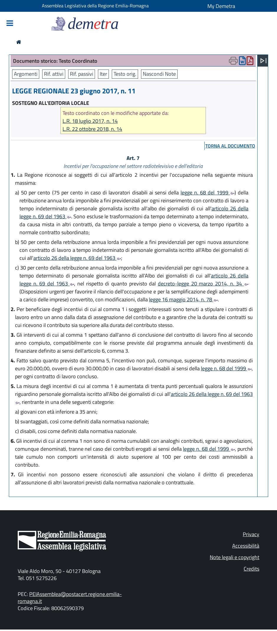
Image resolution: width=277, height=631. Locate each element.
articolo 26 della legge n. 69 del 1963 (77, 258)
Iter (103, 74)
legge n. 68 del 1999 (208, 192)
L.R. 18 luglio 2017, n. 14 (90, 121)
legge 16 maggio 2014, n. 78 (183, 299)
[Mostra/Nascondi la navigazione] (9, 23)
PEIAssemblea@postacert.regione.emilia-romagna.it (70, 597)
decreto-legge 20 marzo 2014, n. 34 (203, 284)
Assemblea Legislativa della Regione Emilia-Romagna (95, 5)
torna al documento (230, 145)
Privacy (251, 534)
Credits (251, 569)
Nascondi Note (159, 74)
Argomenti (25, 74)
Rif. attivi (53, 74)
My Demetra (221, 6)
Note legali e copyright (234, 557)
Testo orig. (125, 74)
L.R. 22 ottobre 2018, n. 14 (92, 129)
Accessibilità (245, 546)
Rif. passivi (81, 74)
